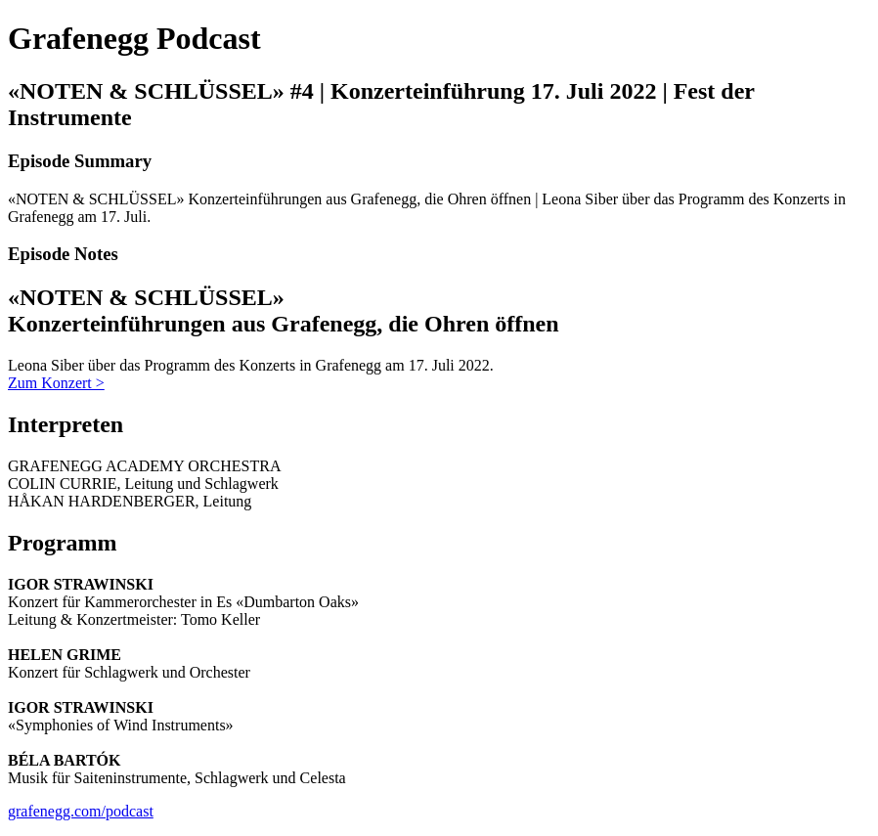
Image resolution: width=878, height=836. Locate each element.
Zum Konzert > (56, 382)
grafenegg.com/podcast (81, 811)
